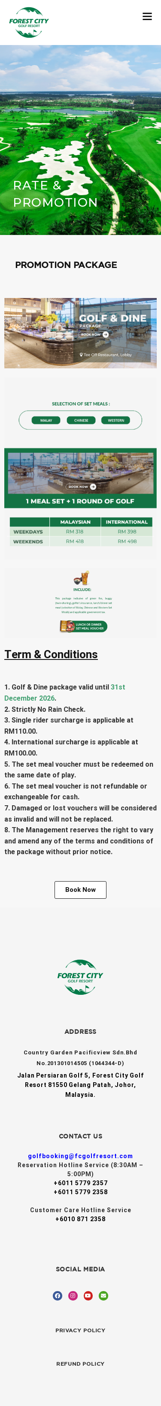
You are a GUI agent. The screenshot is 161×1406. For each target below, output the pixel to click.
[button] (80, 890)
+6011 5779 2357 (81, 1183)
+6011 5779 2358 (81, 1192)
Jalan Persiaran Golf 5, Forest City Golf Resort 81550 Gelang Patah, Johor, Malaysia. (80, 1085)
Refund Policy (80, 1364)
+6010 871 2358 (80, 1219)
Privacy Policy (80, 1330)
